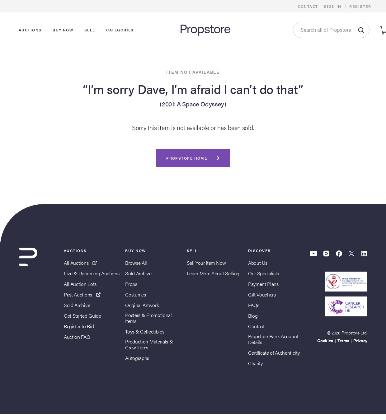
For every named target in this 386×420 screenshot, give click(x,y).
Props (131, 284)
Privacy (360, 340)
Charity (255, 363)
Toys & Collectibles (144, 331)
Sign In (332, 6)
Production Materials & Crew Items (149, 344)
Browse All (136, 263)
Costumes (135, 294)
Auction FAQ (77, 337)
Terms (343, 340)
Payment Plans (263, 284)
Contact (308, 6)
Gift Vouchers (262, 294)
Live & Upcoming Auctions (91, 273)
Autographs (137, 358)
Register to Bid (79, 326)
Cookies (325, 340)
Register (360, 6)
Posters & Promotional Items (148, 318)
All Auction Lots (80, 284)
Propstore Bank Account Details (273, 339)
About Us (257, 263)
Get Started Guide (82, 316)
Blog (253, 316)
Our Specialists (263, 273)
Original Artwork (142, 305)
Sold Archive (77, 305)
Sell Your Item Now (206, 263)
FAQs (253, 305)
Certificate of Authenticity (273, 353)
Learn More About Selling (213, 273)
